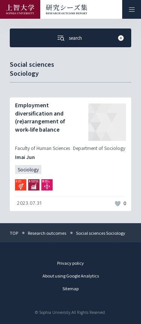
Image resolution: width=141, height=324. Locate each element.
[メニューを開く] (131, 9)
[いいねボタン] (117, 203)
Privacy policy (70, 263)
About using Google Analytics (70, 276)
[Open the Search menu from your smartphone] (70, 37)
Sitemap (70, 288)
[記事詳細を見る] (70, 154)
